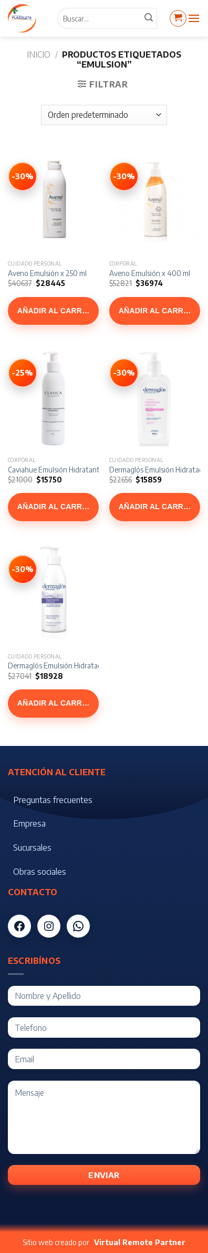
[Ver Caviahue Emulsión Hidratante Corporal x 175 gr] (22, 373)
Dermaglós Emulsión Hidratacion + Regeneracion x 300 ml (99, 665)
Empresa (29, 823)
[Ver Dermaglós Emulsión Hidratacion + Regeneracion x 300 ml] (22, 569)
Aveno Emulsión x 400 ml (149, 273)
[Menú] (194, 18)
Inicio (38, 54)
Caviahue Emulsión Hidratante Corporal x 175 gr (83, 469)
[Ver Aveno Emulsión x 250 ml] (22, 176)
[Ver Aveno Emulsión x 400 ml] (124, 176)
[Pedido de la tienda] (104, 115)
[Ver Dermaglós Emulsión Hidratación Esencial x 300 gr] (124, 373)
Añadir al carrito (56, 310)
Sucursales (32, 847)
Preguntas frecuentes (52, 800)
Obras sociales (39, 871)
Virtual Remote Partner (139, 1242)
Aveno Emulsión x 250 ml (47, 273)
